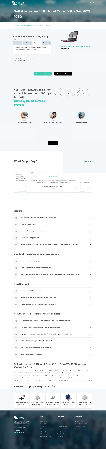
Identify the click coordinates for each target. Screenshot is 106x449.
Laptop (23, 25)
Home (16, 25)
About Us (69, 3)
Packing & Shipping (44, 423)
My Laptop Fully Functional (32, 60)
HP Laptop (53, 188)
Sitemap (59, 428)
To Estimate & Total (63, 73)
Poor (17, 43)
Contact (85, 3)
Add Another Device (42, 73)
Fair (27, 43)
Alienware (29, 25)
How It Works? (43, 421)
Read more (53, 143)
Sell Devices (60, 431)
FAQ (63, 3)
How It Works (56, 3)
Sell (19, 25)
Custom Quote (43, 431)
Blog (58, 423)
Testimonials (77, 3)
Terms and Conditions (45, 436)
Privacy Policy (43, 439)
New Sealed (46, 43)
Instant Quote (47, 3)
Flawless (36, 43)
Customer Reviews (62, 426)
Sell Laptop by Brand (62, 436)
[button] (17, 180)
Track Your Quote (61, 434)
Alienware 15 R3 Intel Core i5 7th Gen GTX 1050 (75, 47)
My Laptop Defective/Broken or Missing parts (32, 58)
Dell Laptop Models (44, 428)
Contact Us (42, 426)
